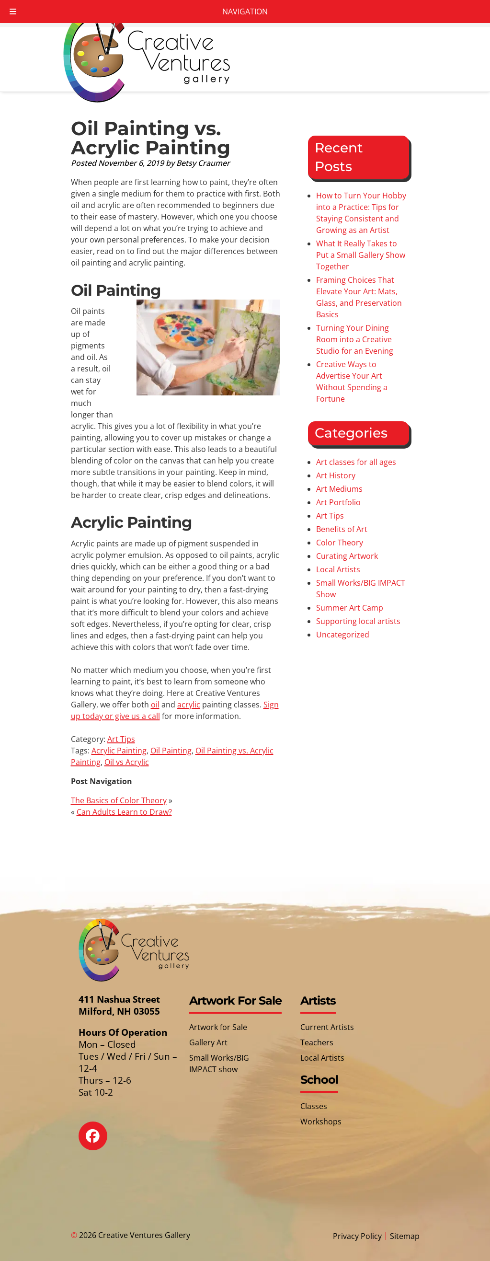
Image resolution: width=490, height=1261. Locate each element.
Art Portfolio (338, 502)
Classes (313, 1106)
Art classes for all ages (356, 462)
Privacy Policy (357, 1236)
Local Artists (338, 569)
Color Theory (339, 542)
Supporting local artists (358, 621)
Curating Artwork (347, 556)
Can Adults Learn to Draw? (124, 812)
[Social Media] (100, 1143)
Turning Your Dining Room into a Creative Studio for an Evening (354, 339)
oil (155, 704)
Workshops (321, 1121)
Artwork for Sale (218, 1027)
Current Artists (327, 1027)
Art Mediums (339, 489)
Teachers (316, 1042)
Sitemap (405, 1236)
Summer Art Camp (349, 607)
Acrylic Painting (119, 750)
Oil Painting (171, 750)
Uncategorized (342, 634)
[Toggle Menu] (13, 11)
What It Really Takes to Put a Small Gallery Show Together (360, 255)
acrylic (188, 704)
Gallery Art (208, 1042)
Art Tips (121, 739)
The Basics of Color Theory (119, 800)
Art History (335, 475)
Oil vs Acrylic (126, 762)
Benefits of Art (341, 529)
